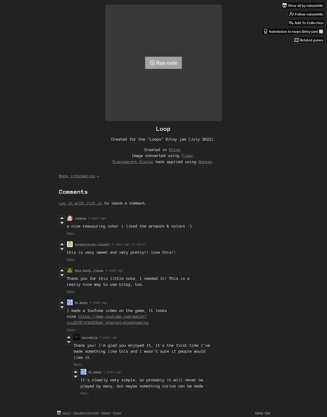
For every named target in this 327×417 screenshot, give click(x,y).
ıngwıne (80, 218)
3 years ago (97, 218)
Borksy (205, 161)
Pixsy (187, 155)
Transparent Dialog (132, 161)
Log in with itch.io (80, 203)
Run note (164, 63)
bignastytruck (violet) (92, 244)
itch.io (66, 412)
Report (106, 412)
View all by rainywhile (86, 412)
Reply (71, 233)
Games (259, 412)
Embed (117, 412)
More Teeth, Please (89, 270)
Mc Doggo (81, 302)
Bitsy (175, 149)
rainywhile (90, 337)
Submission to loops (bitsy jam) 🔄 (293, 31)
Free (267, 412)
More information (79, 176)
